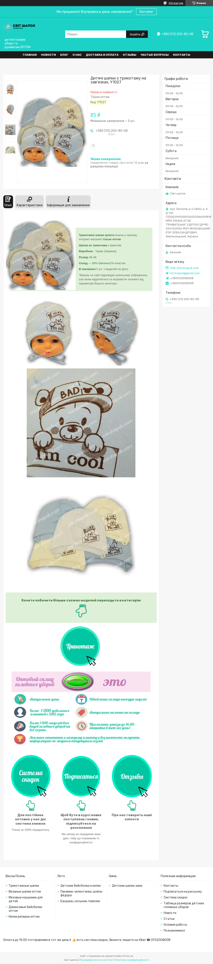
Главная (30, 54)
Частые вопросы (155, 54)
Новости (48, 54)
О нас (77, 54)
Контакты (181, 54)
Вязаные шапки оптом (25, 891)
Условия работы (175, 925)
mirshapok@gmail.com (185, 273)
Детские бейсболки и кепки (80, 886)
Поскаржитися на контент (96, 959)
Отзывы (129, 54)
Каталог (146, 12)
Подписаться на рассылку (183, 891)
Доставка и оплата (102, 54)
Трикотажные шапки (24, 886)
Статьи (169, 919)
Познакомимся (174, 930)
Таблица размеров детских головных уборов (184, 905)
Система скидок (175, 897)
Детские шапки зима (127, 886)
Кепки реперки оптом (24, 916)
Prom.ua (128, 955)
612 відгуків (176, 3)
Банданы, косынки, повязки (80, 901)
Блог (64, 54)
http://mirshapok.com (184, 268)
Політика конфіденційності (132, 959)
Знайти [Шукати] (135, 34)
